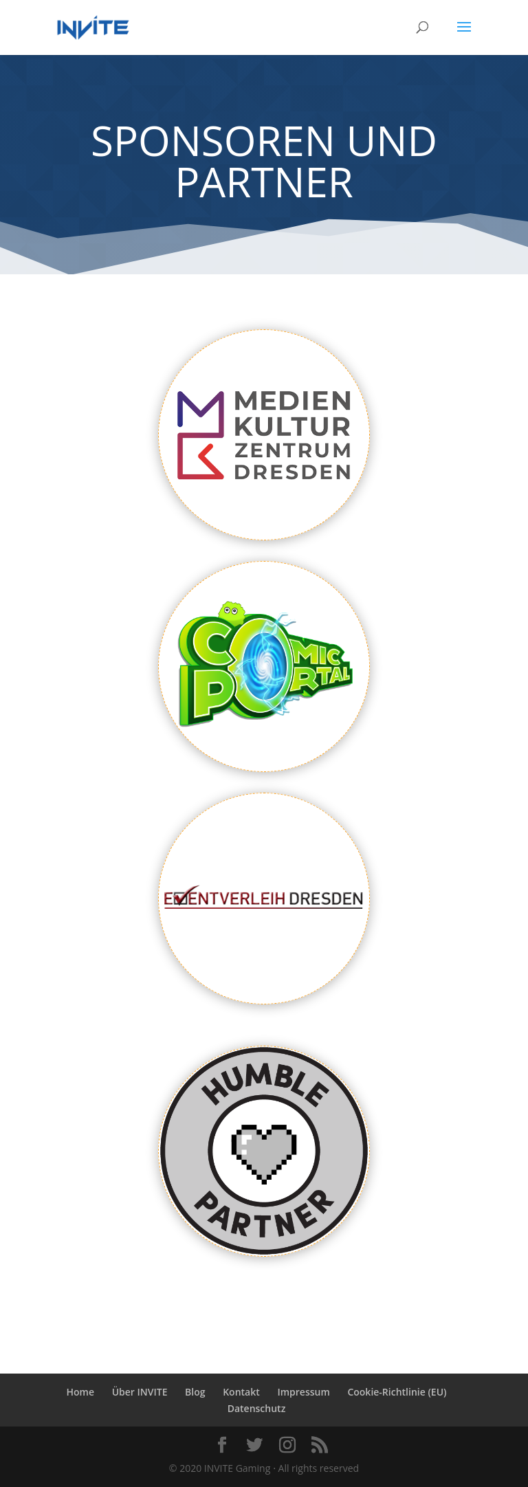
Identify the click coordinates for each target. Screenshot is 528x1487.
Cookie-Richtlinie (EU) (396, 1391)
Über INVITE (140, 1391)
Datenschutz (257, 1408)
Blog (195, 1391)
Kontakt (241, 1391)
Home (81, 1391)
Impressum (303, 1391)
